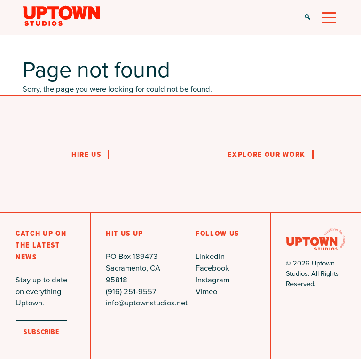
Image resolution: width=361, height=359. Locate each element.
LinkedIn (210, 256)
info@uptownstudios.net (147, 303)
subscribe (41, 332)
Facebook (212, 268)
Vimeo (206, 291)
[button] (307, 18)
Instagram (212, 280)
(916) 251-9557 (131, 291)
